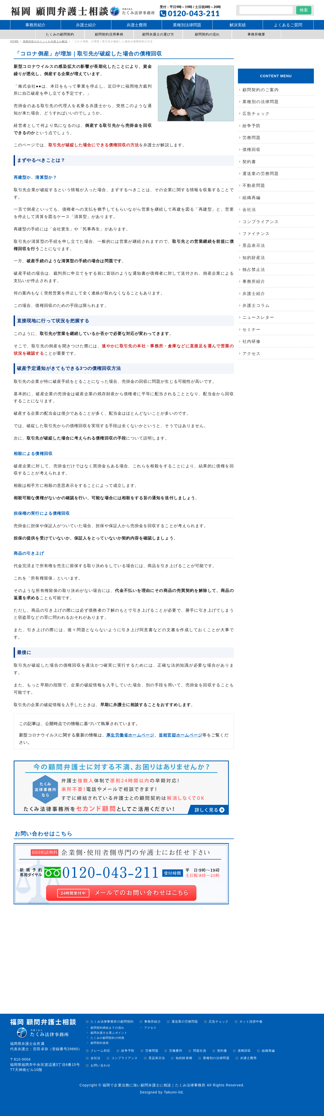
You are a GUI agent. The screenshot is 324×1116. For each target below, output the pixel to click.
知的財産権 (184, 1058)
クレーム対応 (100, 1050)
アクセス (251, 353)
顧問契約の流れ (207, 34)
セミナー (251, 329)
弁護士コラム (256, 305)
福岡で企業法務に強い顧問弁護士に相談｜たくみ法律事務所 (154, 1085)
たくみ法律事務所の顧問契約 (112, 1021)
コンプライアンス (260, 222)
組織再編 (251, 197)
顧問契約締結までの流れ (107, 1027)
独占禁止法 (253, 269)
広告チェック (256, 113)
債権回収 (251, 149)
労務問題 (251, 137)
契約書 (249, 162)
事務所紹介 (253, 281)
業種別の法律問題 (260, 101)
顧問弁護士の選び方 (158, 34)
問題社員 (199, 1050)
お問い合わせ (100, 1065)
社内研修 (251, 341)
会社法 (249, 209)
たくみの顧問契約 (60, 34)
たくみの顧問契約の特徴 (107, 1037)
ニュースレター (258, 317)
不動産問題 (253, 185)
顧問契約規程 (100, 1042)
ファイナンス (256, 233)
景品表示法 (253, 245)
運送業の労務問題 (260, 173)
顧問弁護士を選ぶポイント (109, 1032)
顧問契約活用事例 (109, 34)
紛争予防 (251, 126)
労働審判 (175, 1050)
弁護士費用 (248, 1058)
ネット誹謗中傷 (250, 1021)
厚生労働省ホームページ (130, 735)
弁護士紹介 (253, 293)
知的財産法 (253, 257)
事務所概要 (256, 34)
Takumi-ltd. (174, 1092)
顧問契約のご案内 (260, 90)
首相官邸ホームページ (180, 735)
